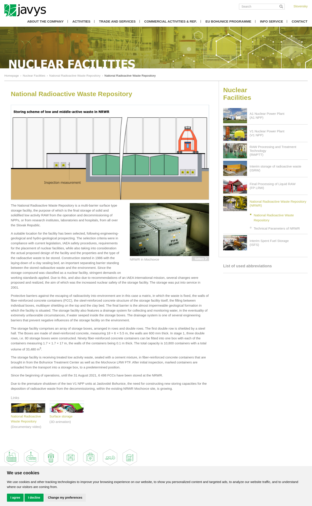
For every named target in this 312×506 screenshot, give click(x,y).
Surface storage (61, 416)
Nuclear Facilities (34, 75)
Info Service (271, 21)
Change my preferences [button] (65, 497)
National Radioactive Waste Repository (75, 75)
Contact (299, 21)
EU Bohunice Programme (228, 21)
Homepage (11, 75)
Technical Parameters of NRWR (277, 228)
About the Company (45, 21)
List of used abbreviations (247, 266)
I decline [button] (34, 497)
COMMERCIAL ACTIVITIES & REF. (170, 21)
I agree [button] (15, 497)
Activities (81, 21)
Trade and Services (117, 21)
